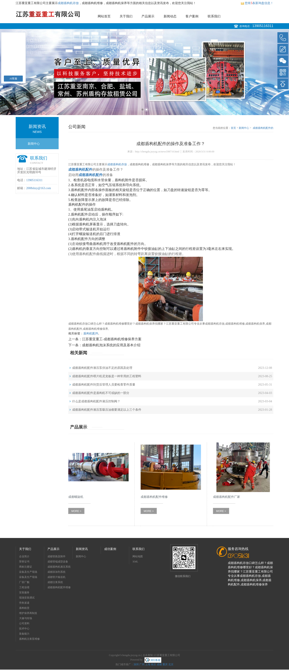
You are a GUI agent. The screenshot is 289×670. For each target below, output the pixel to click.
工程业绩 (24, 587)
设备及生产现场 (28, 571)
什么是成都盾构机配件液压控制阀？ (96, 401)
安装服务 (24, 592)
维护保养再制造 (28, 613)
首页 (233, 127)
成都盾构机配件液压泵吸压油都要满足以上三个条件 (106, 409)
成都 (159, 664)
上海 (147, 664)
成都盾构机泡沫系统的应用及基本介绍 (111, 345)
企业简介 (24, 556)
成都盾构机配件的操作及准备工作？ (263, 128)
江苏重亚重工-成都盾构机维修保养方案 (111, 339)
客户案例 (192, 16)
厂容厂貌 (24, 582)
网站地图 (137, 556)
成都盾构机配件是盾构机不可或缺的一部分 (100, 393)
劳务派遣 (24, 602)
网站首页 (104, 16)
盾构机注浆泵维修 (29, 638)
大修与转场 (25, 618)
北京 (170, 664)
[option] (144, 72)
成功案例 (110, 549)
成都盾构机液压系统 (59, 566)
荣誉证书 (24, 561)
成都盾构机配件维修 (59, 587)
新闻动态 (170, 16)
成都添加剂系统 (56, 571)
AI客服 (13, 78)
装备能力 (24, 633)
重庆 (165, 664)
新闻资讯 (82, 549)
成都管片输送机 (56, 577)
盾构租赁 (24, 607)
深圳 (136, 664)
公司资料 (24, 623)
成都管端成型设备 (57, 561)
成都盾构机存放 (68, 3)
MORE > (76, 511)
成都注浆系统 (55, 582)
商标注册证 (25, 566)
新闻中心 (34, 143)
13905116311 (262, 26)
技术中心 (24, 628)
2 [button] (147, 110)
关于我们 (126, 16)
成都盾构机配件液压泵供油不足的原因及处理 (102, 367)
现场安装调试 (27, 597)
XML (135, 561)
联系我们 (214, 16)
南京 (153, 664)
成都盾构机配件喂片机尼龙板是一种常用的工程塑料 (106, 376)
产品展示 (147, 16)
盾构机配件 (90, 333)
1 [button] (142, 110)
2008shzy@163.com (38, 188)
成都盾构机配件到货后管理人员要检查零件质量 (103, 384)
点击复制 (148, 655)
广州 (141, 664)
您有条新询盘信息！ (257, 3)
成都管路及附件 (56, 556)
